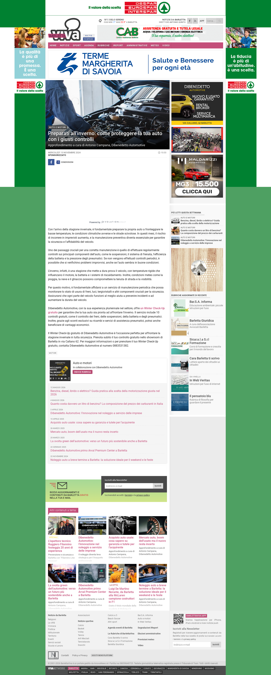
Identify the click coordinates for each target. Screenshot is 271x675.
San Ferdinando (106, 672)
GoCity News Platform (102, 655)
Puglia (84, 672)
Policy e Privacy (79, 655)
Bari (92, 668)
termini (128, 495)
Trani (145, 672)
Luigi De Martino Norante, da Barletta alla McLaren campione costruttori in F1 (121, 595)
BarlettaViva (65, 28)
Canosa (124, 668)
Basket (81, 628)
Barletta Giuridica (116, 644)
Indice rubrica (82, 372)
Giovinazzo (159, 668)
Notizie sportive (85, 621)
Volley (81, 632)
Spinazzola (123, 672)
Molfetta (74, 672)
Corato (147, 668)
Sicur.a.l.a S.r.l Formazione (120, 641)
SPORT (77, 45)
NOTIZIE (64, 45)
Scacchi (81, 645)
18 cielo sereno (119, 20)
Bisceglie (101, 668)
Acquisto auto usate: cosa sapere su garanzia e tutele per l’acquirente (92, 422)
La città (51, 622)
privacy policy (143, 495)
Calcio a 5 (112, 615)
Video (140, 645)
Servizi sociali (54, 642)
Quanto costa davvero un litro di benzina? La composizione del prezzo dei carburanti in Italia (106, 403)
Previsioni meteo (146, 639)
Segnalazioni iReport (148, 627)
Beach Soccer (114, 618)
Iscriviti (158, 486)
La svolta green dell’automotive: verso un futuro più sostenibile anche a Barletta (98, 441)
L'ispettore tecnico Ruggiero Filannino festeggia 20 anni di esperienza (60, 545)
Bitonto (113, 668)
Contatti (65, 655)
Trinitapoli (156, 672)
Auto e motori (82, 363)
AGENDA (89, 45)
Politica (51, 629)
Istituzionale (53, 632)
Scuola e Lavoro (55, 645)
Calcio (81, 625)
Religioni (52, 619)
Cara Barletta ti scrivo (118, 637)
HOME (53, 45)
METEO (155, 45)
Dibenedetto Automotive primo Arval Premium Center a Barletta (88, 450)
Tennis (81, 635)
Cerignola (135, 668)
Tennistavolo (84, 641)
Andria (84, 668)
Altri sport (112, 621)
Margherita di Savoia (178, 668)
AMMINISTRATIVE (137, 45)
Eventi (51, 639)
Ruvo (93, 672)
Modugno (209, 668)
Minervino (197, 668)
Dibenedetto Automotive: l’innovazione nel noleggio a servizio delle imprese (96, 413)
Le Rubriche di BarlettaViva (121, 633)
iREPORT (118, 45)
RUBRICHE (103, 45)
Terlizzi (135, 672)
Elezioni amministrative (149, 633)
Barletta (73, 668)
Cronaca (52, 626)
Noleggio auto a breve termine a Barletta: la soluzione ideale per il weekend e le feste (101, 459)
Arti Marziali (83, 638)
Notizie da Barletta (57, 615)
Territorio (52, 636)
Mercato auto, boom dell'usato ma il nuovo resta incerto (84, 431)
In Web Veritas (144, 621)
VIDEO (166, 45)
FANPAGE (88, 39)
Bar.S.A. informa (145, 615)
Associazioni (84, 615)
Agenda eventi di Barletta (120, 627)
